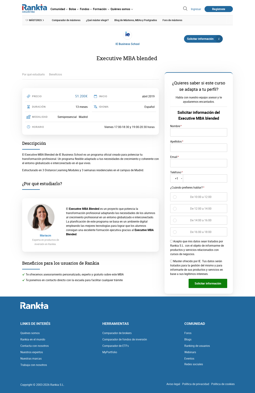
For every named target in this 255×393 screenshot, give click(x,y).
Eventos (189, 358)
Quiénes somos (30, 333)
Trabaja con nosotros (33, 365)
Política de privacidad (195, 384)
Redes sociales (193, 364)
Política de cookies (223, 384)
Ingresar (196, 9)
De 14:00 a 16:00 (200, 220)
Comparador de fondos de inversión (124, 339)
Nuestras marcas (31, 358)
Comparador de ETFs (115, 346)
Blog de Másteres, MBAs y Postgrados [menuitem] (135, 20)
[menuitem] (59, 9)
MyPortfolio (109, 352)
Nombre (175, 126)
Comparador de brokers (117, 333)
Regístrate (218, 9)
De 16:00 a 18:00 (200, 232)
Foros (187, 333)
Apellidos (176, 141)
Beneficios (55, 74)
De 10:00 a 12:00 (200, 197)
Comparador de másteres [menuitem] (66, 20)
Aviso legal (173, 384)
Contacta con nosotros (34, 346)
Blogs (187, 339)
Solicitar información (204, 38)
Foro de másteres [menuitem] (172, 20)
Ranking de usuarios (197, 346)
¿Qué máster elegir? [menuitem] (97, 20)
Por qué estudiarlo (33, 74)
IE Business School (127, 44)
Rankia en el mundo (32, 339)
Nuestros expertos (31, 352)
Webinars (190, 352)
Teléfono (175, 172)
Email (173, 157)
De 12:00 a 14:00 (200, 208)
